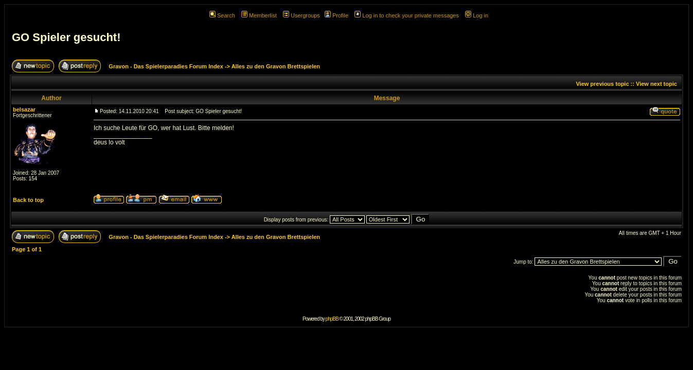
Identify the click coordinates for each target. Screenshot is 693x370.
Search (222, 15)
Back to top (28, 200)
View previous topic (602, 84)
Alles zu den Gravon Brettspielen (276, 66)
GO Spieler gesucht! (66, 37)
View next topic (656, 84)
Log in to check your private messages (406, 15)
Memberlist (259, 15)
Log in (476, 15)
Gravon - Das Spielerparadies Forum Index (166, 66)
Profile (336, 15)
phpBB (332, 319)
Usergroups (301, 15)
